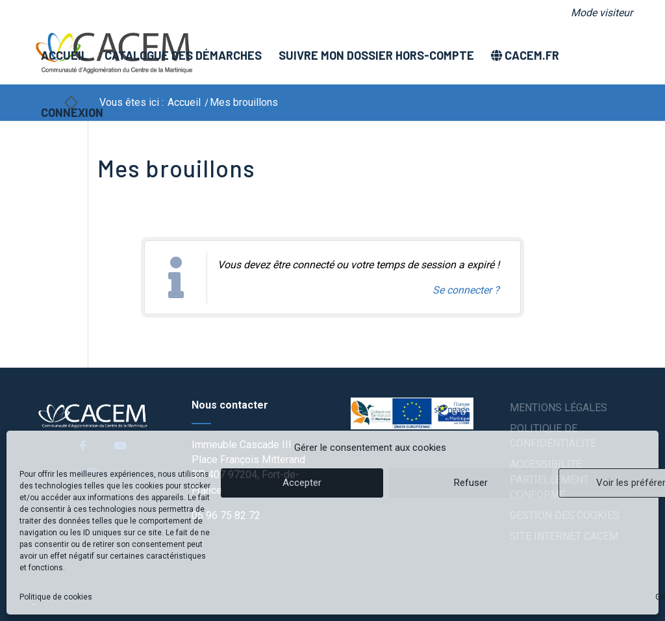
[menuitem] (598, 13)
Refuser (471, 482)
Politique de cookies (55, 597)
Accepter (301, 482)
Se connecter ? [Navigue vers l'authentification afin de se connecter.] (466, 290)
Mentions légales (558, 407)
